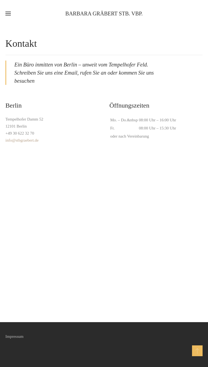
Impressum (14, 336)
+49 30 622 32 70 (19, 133)
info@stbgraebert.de (22, 140)
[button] (8, 13)
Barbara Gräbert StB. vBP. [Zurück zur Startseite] (103, 13)
